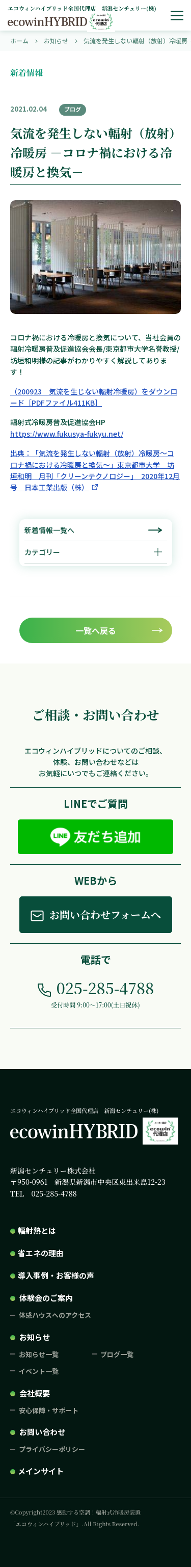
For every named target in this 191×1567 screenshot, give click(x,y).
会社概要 (34, 1393)
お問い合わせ (42, 1431)
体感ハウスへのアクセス (55, 1315)
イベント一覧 (39, 1371)
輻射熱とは (37, 1230)
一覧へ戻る (95, 630)
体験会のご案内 (46, 1297)
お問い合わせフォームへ (105, 914)
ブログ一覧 (116, 1354)
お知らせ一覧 (39, 1354)
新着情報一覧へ (49, 530)
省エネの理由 (41, 1252)
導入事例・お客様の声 (56, 1275)
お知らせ (34, 1337)
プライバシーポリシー (52, 1449)
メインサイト (41, 1471)
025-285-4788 (105, 987)
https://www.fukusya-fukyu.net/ (66, 434)
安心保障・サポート (48, 1410)
